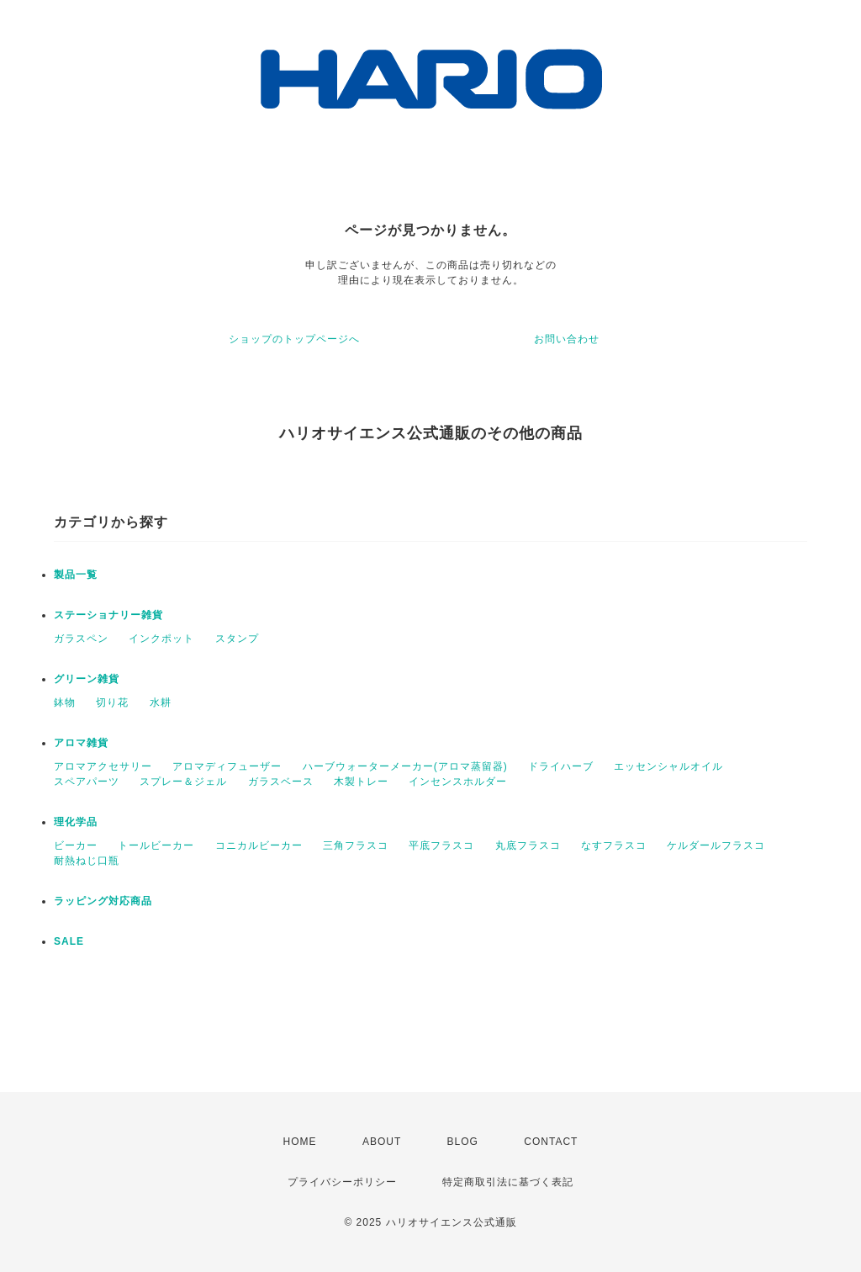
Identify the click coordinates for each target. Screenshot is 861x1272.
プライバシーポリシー (342, 1182)
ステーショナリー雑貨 (108, 615)
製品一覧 (76, 574)
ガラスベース (281, 781)
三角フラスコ (355, 845)
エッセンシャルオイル (668, 766)
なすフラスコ (614, 845)
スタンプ (237, 638)
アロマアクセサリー (103, 766)
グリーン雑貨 (86, 679)
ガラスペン (81, 638)
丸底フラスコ (528, 845)
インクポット (161, 638)
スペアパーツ (86, 781)
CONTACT (551, 1141)
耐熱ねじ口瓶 (86, 861)
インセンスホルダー (458, 781)
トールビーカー (156, 845)
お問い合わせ (567, 339)
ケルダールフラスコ (716, 845)
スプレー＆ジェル (183, 781)
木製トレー (361, 781)
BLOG (462, 1141)
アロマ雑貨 (81, 743)
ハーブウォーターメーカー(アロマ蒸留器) (405, 766)
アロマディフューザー (227, 766)
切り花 (112, 702)
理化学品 (76, 822)
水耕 (161, 702)
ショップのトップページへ (294, 339)
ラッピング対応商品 (103, 901)
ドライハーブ (561, 766)
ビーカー (76, 845)
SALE (69, 941)
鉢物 (65, 702)
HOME (300, 1141)
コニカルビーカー (259, 845)
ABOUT (381, 1141)
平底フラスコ (441, 845)
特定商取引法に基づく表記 (507, 1182)
